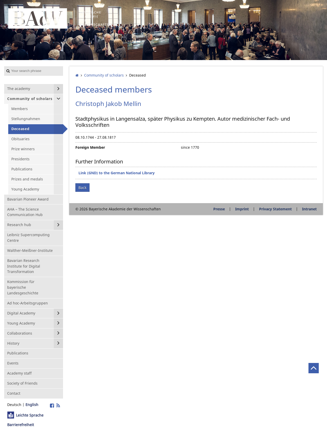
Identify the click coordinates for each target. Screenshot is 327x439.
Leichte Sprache (29, 415)
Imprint (242, 208)
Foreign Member (90, 147)
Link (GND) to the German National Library (116, 172)
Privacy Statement (275, 208)
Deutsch (14, 404)
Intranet (309, 208)
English (31, 404)
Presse (219, 208)
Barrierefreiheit (20, 424)
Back (82, 187)
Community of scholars (104, 75)
